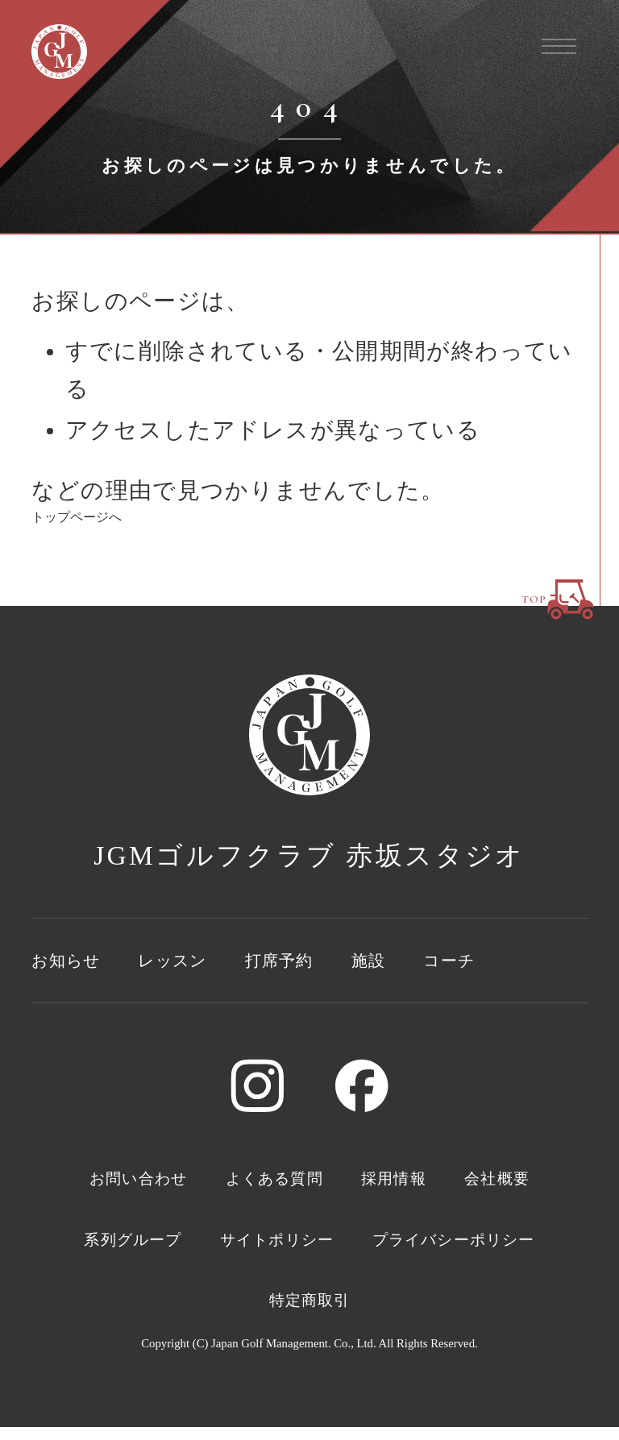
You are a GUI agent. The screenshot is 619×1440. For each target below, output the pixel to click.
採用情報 (413, 1182)
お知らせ (73, 962)
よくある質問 (272, 1182)
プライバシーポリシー (239, 1311)
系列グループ (217, 1247)
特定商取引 (433, 1311)
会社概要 (532, 1182)
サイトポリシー (391, 1247)
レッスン (195, 962)
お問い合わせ (108, 1182)
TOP (558, 586)
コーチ (505, 962)
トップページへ (76, 517)
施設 (416, 962)
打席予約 (317, 962)
